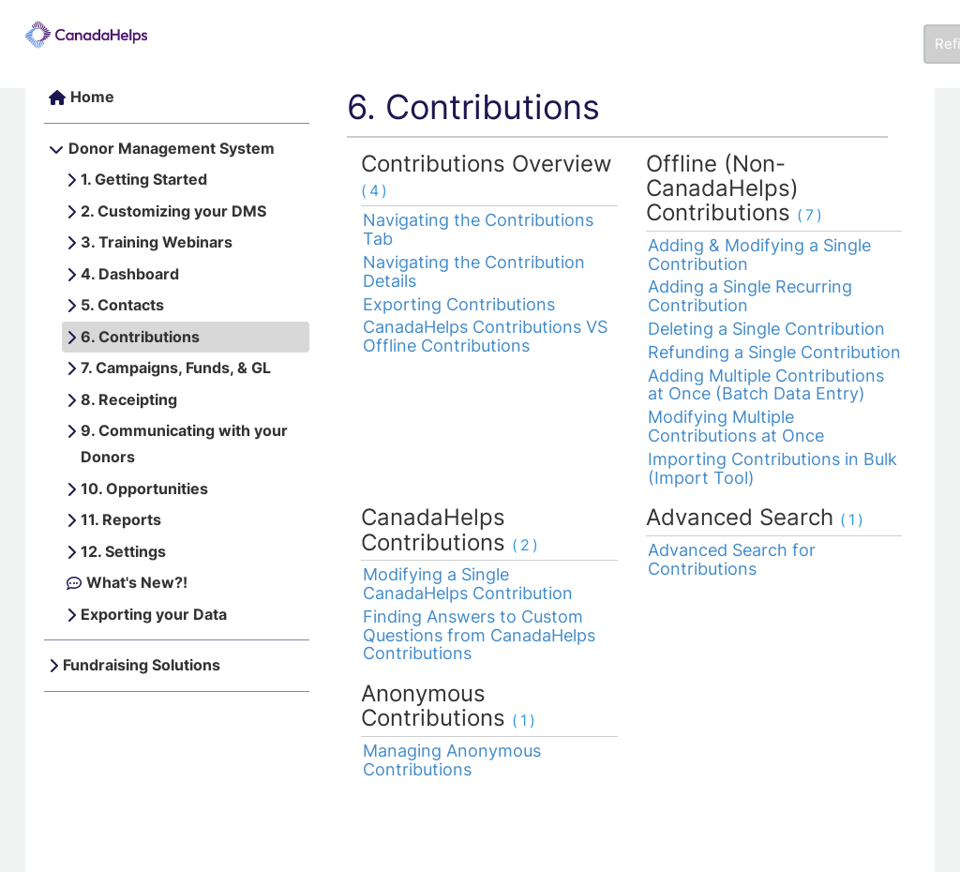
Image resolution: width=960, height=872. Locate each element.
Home (92, 96)
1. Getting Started (144, 179)
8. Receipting (129, 399)
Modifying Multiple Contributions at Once (736, 426)
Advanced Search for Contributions (732, 559)
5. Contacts (122, 304)
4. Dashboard (130, 273)
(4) (375, 190)
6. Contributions (140, 336)
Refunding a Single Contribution (774, 352)
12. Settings (123, 551)
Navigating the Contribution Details (474, 271)
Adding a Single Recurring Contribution (750, 296)
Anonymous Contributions (449, 705)
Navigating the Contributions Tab (478, 229)
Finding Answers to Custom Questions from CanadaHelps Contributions (479, 635)
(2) (526, 544)
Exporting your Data (154, 614)
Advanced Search (756, 517)
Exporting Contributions (459, 304)
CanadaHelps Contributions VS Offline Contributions (485, 336)
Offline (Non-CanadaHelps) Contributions (735, 188)
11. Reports (121, 519)
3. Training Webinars (156, 242)
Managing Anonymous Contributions (452, 760)
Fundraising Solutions (141, 664)
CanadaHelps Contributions (451, 529)
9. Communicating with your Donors (184, 443)
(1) (853, 519)
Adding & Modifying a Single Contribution (759, 254)
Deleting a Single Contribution (766, 328)
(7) (811, 214)
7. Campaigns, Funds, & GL (176, 367)
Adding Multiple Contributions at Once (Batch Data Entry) (766, 385)
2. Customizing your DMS (173, 211)
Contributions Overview (486, 175)
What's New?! (137, 582)
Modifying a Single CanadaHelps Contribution (468, 583)
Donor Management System (171, 148)
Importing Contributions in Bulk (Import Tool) (772, 468)
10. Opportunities (144, 488)
